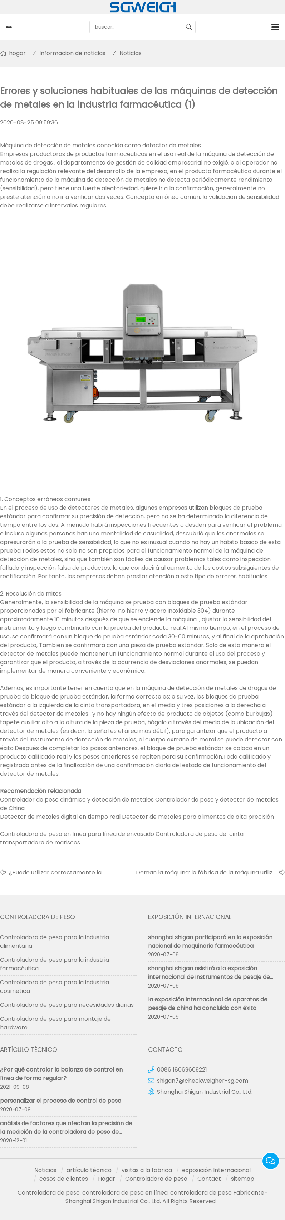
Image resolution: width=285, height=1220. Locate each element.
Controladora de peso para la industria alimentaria (54, 941)
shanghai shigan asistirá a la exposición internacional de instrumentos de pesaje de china (209, 977)
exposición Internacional (216, 1170)
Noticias (130, 53)
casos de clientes (63, 1179)
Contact (209, 1179)
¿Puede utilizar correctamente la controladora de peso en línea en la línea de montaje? (71, 872)
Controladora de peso (156, 1179)
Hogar (106, 1179)
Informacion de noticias (72, 53)
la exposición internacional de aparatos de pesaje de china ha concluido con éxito (207, 1003)
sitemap (242, 1179)
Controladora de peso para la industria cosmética (54, 986)
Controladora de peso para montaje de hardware (55, 1023)
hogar (17, 53)
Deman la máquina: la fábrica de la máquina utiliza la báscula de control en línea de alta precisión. (206, 872)
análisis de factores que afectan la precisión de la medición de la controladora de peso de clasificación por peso (66, 1132)
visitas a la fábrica (147, 1170)
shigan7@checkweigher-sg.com (202, 1081)
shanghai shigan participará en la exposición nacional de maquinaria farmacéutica (210, 941)
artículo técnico (89, 1170)
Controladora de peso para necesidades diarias (67, 1005)
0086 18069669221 (182, 1069)
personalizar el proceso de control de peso (60, 1101)
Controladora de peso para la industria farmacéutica (54, 964)
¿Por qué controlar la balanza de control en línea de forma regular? (61, 1073)
